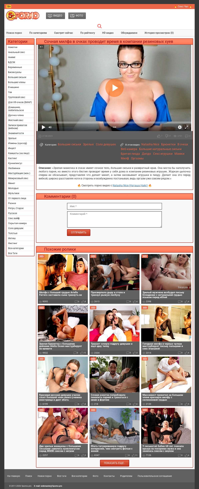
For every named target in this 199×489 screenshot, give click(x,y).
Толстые (12, 233)
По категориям (38, 32)
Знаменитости (16, 133)
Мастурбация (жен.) (19, 173)
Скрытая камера (17, 223)
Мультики (13, 193)
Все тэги (61, 476)
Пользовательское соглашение (155, 476)
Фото (95, 476)
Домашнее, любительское (16, 109)
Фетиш (12, 238)
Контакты (109, 476)
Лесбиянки (14, 168)
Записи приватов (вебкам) (17, 127)
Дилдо (146, 153)
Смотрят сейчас (63, 32)
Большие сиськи (17, 77)
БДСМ (11, 62)
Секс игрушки (162, 153)
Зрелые (12, 138)
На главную (13, 476)
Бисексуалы (15, 72)
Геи (10, 92)
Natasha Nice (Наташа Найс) (130, 185)
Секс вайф (14, 218)
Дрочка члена (16, 115)
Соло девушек (16, 228)
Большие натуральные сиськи (160, 149)
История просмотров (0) (159, 32)
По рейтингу (87, 32)
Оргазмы (137, 158)
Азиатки (12, 47)
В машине (13, 87)
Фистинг (12, 243)
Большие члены (17, 82)
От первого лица (17, 198)
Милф (125, 158)
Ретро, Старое (16, 208)
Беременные (15, 67)
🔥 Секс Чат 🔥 (183, 6)
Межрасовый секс (18, 178)
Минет (11, 183)
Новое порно (14, 32)
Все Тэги (12, 253)
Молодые (13, 188)
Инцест (12, 148)
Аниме (11, 57)
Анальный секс (16, 52)
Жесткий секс (15, 120)
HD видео (108, 32)
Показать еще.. (114, 463)
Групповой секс (16, 97)
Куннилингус (15, 163)
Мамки (179, 153)
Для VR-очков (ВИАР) (20, 102)
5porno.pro (27, 486)
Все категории (16, 248)
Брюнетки (168, 144)
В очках (183, 144)
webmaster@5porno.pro (51, 486)
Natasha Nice (150, 144)
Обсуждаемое (129, 32)
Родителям (126, 476)
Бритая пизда (130, 153)
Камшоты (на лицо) (19, 153)
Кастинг (12, 158)
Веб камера (129, 149)
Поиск (28, 476)
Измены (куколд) (17, 143)
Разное (12, 203)
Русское (12, 213)
